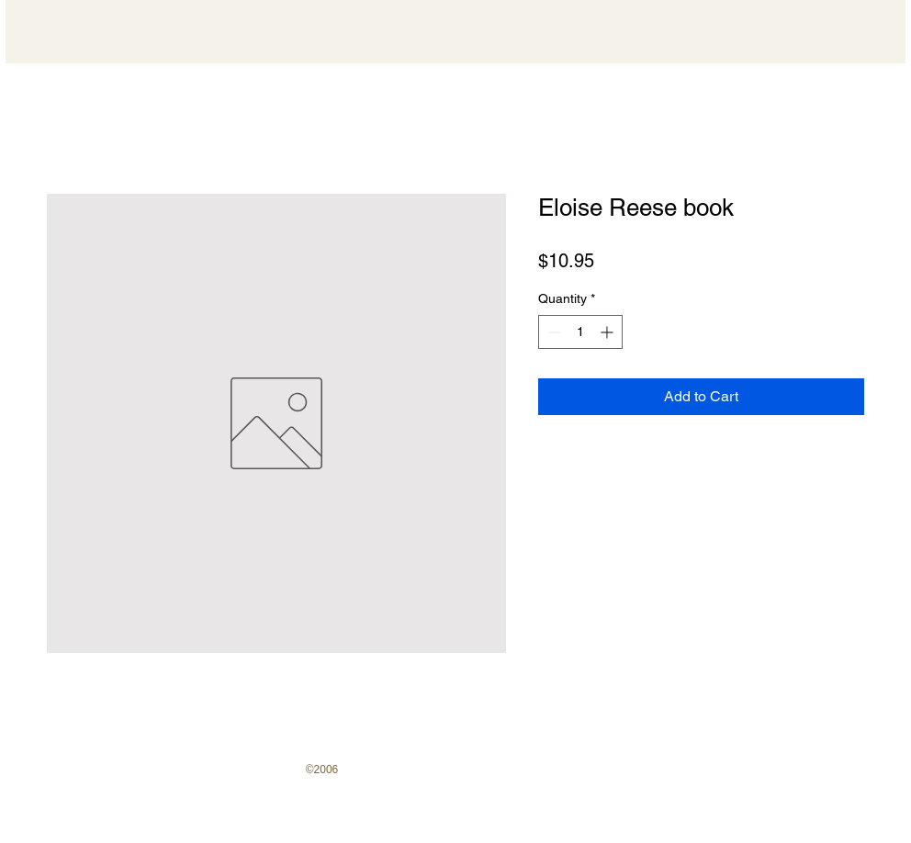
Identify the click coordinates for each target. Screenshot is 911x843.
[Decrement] (552, 332)
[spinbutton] (580, 332)
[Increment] (608, 332)
